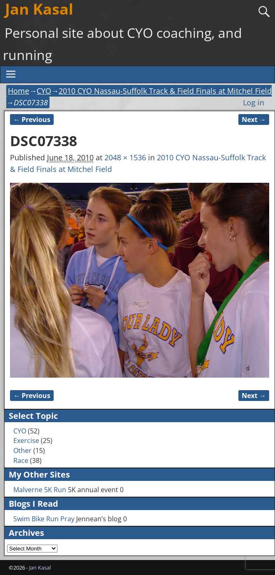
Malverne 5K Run (39, 489)
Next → (254, 119)
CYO (44, 91)
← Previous (31, 119)
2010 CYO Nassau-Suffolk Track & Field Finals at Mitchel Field (165, 91)
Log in (253, 102)
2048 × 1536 (125, 157)
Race (20, 460)
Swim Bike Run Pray (43, 518)
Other (22, 450)
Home (18, 91)
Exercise (26, 440)
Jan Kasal (40, 567)
